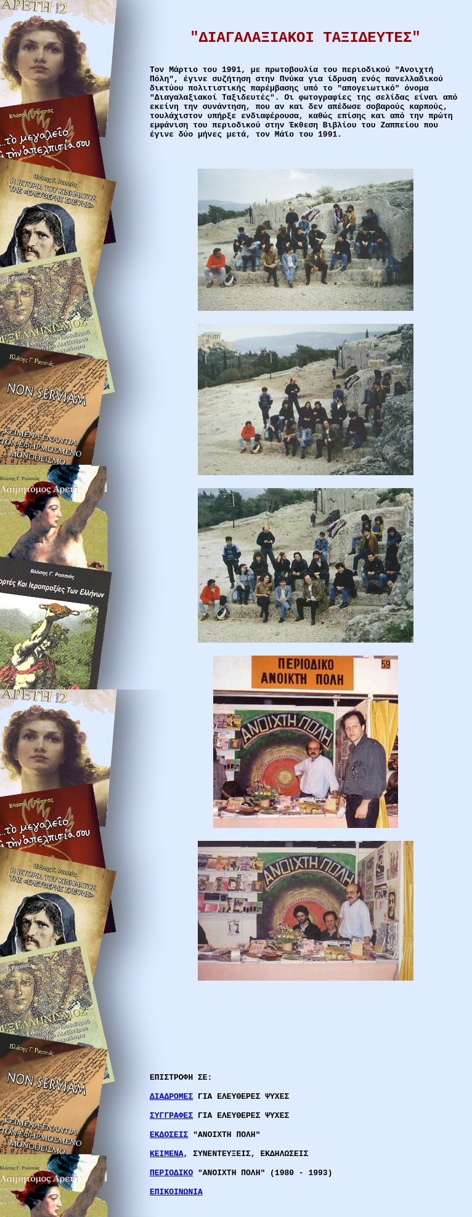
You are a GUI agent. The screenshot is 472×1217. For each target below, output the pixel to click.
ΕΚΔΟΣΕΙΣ (169, 1134)
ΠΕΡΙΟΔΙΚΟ (171, 1173)
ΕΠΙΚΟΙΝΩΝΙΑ (176, 1192)
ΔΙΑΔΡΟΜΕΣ (171, 1096)
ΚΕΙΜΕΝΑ (167, 1154)
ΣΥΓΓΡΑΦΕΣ (171, 1115)
